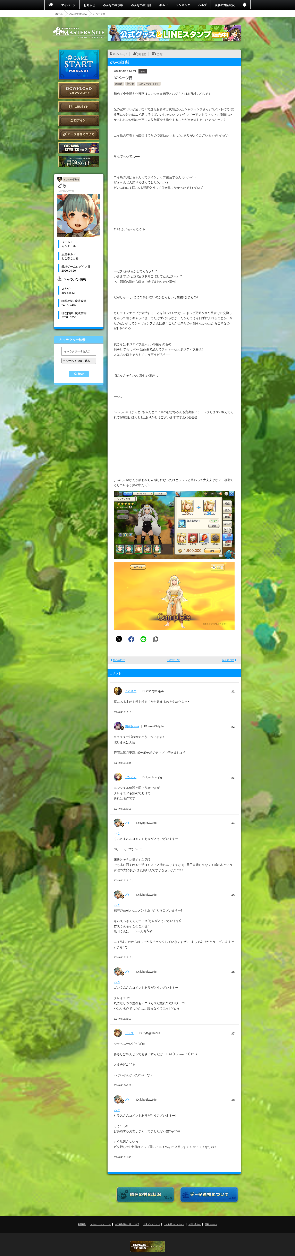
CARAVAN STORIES (147, 1246)
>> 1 (117, 833)
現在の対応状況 (225, 5)
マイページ (68, 5)
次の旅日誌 (228, 660)
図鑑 (159, 54)
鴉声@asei (132, 726)
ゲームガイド (78, 161)
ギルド (163, 5)
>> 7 (117, 1110)
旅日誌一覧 (173, 660)
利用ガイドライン (151, 1224)
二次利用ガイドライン (174, 1224)
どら (128, 823)
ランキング (183, 5)
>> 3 (117, 982)
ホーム (59, 14)
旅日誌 (141, 54)
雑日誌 (118, 83)
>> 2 (117, 905)
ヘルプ (202, 5)
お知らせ (89, 5)
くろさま (130, 691)
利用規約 (82, 1224)
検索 (81, 374)
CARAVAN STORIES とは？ (78, 148)
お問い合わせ (194, 1224)
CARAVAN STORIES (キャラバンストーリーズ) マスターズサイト (79, 32)
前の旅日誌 (119, 660)
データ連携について (78, 134)
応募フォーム (211, 1224)
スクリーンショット (149, 83)
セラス (129, 1033)
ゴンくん (130, 777)
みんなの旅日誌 (141, 5)
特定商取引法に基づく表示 (127, 1224)
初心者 (130, 83)
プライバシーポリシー (100, 1224)
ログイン (78, 120)
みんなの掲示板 (113, 5)
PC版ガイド (78, 106)
